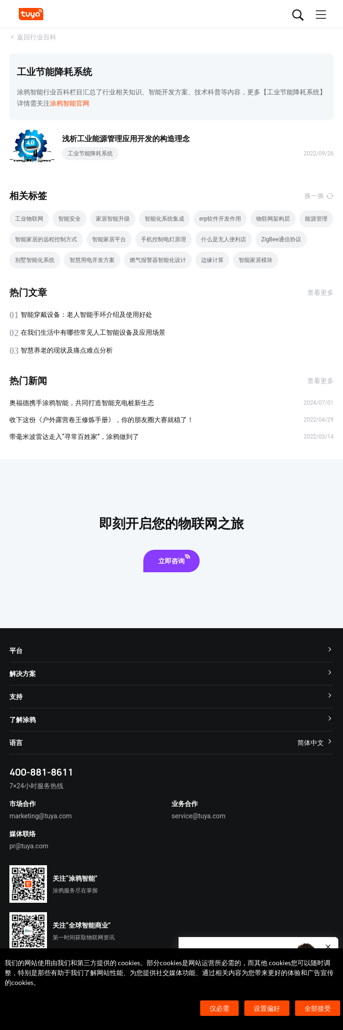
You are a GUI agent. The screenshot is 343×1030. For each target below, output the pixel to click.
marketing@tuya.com (40, 816)
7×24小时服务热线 (36, 786)
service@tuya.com (199, 816)
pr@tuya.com (28, 846)
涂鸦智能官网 (69, 103)
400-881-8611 (41, 772)
